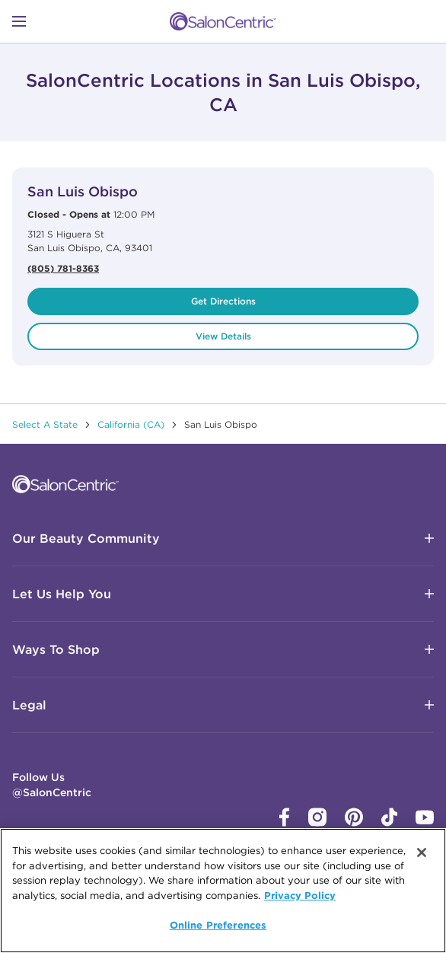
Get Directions (223, 301)
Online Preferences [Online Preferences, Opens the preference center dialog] (218, 925)
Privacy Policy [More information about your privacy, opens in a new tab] (300, 895)
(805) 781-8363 (63, 268)
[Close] (421, 852)
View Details (223, 336)
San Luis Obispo (82, 191)
